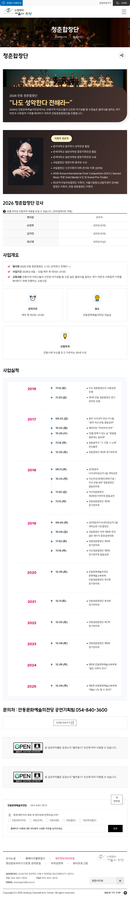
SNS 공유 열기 (122, 55)
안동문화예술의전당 (17, 12)
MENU (124, 12)
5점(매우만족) (19, 820)
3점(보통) (54, 820)
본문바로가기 (105, 3)
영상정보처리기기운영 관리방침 (23, 863)
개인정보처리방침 (65, 858)
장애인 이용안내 (14, 3)
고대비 (124, 3)
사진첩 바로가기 (63, 722)
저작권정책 (57, 863)
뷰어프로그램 (80, 863)
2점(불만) (71, 820)
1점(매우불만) (89, 820)
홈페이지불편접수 (35, 858)
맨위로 (117, 801)
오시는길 (11, 858)
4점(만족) (38, 820)
